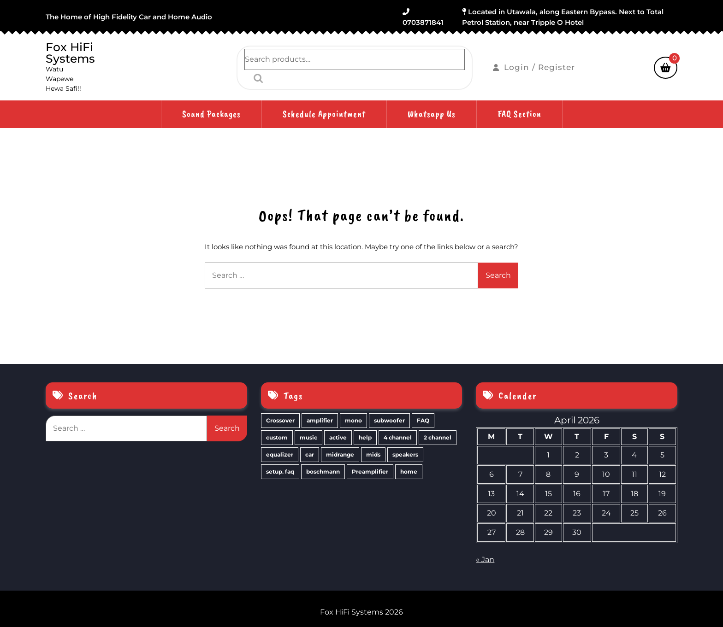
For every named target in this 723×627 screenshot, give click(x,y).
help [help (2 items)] (365, 437)
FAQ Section (519, 114)
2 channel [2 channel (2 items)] (437, 437)
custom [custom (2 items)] (277, 437)
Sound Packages (211, 114)
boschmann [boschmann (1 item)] (323, 471)
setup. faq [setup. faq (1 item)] (280, 471)
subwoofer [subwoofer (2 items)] (389, 420)
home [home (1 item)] (408, 471)
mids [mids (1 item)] (373, 454)
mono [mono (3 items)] (353, 420)
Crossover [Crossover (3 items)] (280, 420)
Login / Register (534, 67)
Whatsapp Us (432, 114)
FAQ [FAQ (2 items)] (423, 420)
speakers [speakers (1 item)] (405, 454)
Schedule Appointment (324, 114)
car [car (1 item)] (309, 454)
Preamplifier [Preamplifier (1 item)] (370, 471)
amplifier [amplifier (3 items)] (320, 420)
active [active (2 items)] (338, 437)
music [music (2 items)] (308, 437)
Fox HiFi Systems (70, 52)
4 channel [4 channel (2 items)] (398, 437)
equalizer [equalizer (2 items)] (279, 454)
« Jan (485, 559)
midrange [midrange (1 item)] (340, 454)
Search (255, 78)
